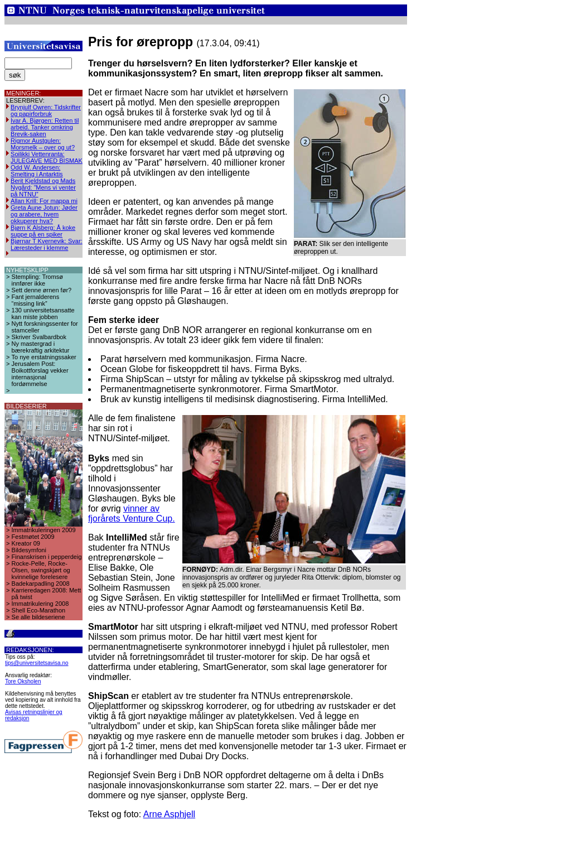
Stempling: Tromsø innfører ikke (37, 280)
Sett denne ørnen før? (42, 290)
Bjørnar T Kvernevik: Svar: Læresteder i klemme (47, 244)
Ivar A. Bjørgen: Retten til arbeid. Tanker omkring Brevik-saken (45, 127)
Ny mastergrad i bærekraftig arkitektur (41, 347)
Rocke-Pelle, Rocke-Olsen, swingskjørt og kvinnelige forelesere (41, 570)
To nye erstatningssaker (44, 357)
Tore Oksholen (23, 681)
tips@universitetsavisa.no (37, 663)
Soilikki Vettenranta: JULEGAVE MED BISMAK (47, 157)
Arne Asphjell (169, 814)
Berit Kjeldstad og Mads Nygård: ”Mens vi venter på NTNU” (43, 187)
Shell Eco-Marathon (39, 610)
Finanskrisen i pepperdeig (47, 556)
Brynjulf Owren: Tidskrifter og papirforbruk (46, 110)
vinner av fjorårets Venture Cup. (131, 513)
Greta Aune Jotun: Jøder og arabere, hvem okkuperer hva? (44, 214)
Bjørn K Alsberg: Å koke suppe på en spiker (43, 231)
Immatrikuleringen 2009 (44, 530)
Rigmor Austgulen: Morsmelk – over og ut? (43, 144)
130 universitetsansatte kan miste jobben (43, 313)
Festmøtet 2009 (33, 536)
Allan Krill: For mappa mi (44, 200)
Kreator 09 (26, 543)
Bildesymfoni (29, 550)
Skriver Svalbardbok (39, 337)
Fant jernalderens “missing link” (36, 300)
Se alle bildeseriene (38, 617)
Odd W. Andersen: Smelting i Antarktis (37, 170)
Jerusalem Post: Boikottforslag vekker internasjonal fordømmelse (40, 373)
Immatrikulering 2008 (40, 603)
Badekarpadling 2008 (41, 583)
